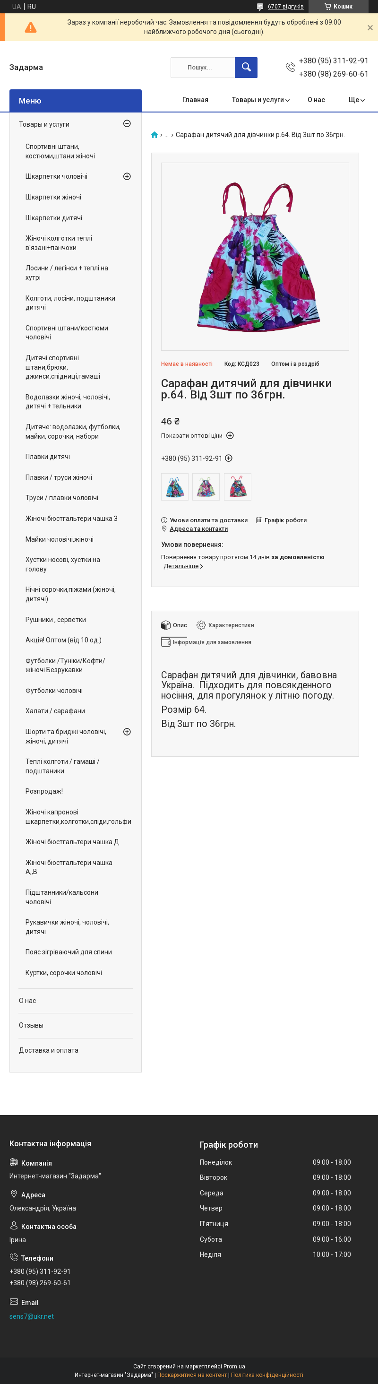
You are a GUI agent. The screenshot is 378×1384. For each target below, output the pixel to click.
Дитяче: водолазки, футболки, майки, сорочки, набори (73, 431)
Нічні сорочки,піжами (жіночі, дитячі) (71, 594)
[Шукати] (246, 67)
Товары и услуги (258, 100)
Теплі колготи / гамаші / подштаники (63, 766)
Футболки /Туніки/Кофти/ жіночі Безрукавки (65, 665)
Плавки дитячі (48, 456)
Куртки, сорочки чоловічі (64, 973)
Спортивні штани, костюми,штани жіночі (60, 151)
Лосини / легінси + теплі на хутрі (67, 272)
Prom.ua (234, 1366)
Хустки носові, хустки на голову (63, 564)
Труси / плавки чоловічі (62, 498)
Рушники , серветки (56, 619)
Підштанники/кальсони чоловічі (62, 897)
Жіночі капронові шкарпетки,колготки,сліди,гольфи (73, 816)
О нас (316, 100)
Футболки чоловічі (54, 690)
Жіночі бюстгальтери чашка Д (73, 842)
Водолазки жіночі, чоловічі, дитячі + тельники (68, 401)
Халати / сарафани (55, 711)
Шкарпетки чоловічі (56, 176)
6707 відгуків (286, 6)
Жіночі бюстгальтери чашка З (72, 518)
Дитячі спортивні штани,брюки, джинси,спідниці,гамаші (63, 367)
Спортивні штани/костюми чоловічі (67, 332)
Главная (195, 100)
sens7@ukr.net (31, 1316)
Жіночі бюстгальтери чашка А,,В (69, 867)
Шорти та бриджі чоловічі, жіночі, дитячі (66, 736)
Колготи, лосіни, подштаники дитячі (70, 302)
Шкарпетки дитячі (54, 218)
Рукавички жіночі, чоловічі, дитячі (67, 926)
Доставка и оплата (48, 1050)
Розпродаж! (44, 791)
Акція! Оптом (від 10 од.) (64, 640)
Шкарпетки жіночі (53, 197)
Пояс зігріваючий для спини (69, 952)
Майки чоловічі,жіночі (60, 539)
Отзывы (31, 1025)
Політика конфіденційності (267, 1375)
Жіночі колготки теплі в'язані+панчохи (59, 242)
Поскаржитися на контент (192, 1375)
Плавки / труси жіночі (59, 477)
